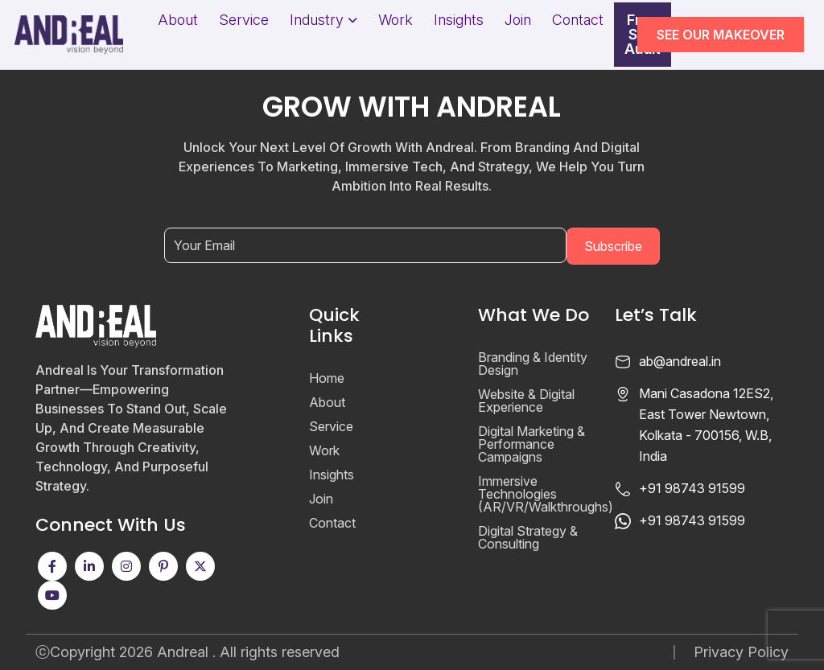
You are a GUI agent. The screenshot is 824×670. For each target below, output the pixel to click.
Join (518, 20)
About (178, 20)
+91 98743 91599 (692, 488)
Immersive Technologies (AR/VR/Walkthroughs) (545, 494)
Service (244, 20)
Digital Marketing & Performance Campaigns (531, 444)
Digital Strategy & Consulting (528, 537)
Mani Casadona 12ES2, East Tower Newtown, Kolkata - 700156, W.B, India (706, 424)
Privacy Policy (741, 652)
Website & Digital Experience (526, 400)
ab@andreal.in (680, 361)
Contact (578, 20)
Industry (317, 20)
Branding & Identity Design (532, 363)
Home (326, 378)
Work (395, 20)
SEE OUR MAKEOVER (721, 35)
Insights (459, 20)
